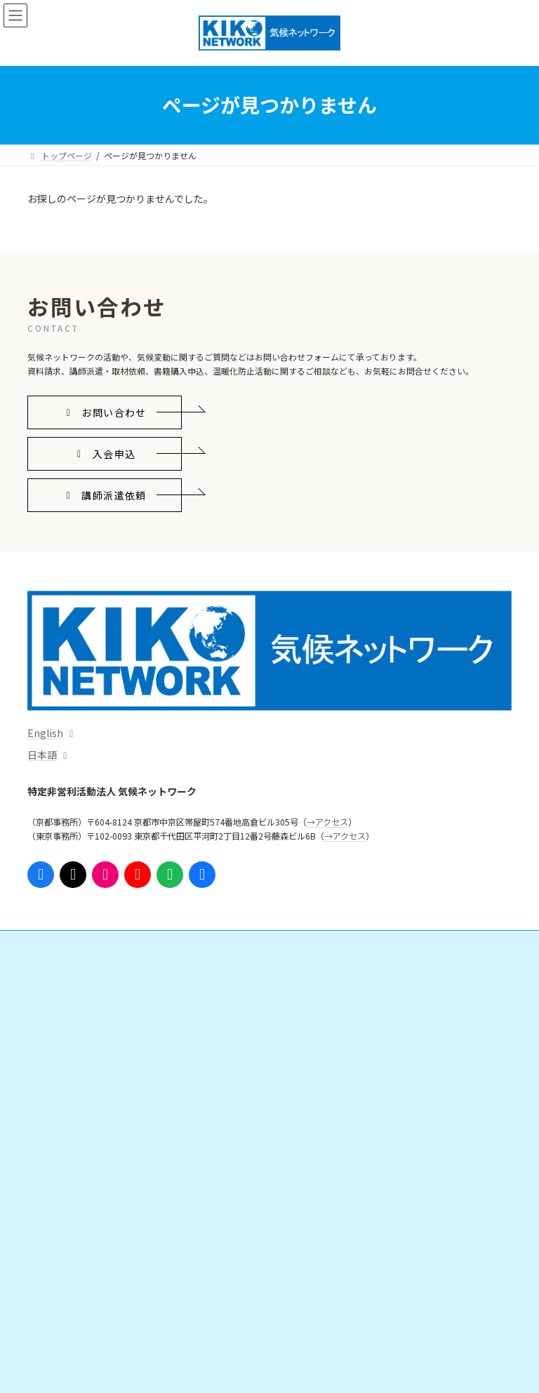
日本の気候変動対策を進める (99, 1021)
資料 (52, 1118)
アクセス (52, 1338)
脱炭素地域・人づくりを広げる (103, 1045)
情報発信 (52, 1070)
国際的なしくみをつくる (90, 996)
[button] (104, 413)
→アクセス (327, 822)
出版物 (56, 1143)
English (45, 733)
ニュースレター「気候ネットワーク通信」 (368, 1118)
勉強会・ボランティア (338, 1045)
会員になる (318, 996)
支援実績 (314, 1094)
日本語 (42, 755)
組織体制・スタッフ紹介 (90, 1265)
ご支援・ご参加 (317, 972)
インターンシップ (330, 1070)
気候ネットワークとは (78, 1192)
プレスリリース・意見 (86, 1094)
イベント (52, 1167)
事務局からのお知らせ (78, 1314)
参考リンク (309, 1143)
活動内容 (52, 972)
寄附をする (318, 1021)
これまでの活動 (73, 1290)
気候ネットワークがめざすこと (103, 1216)
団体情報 (61, 1240)
